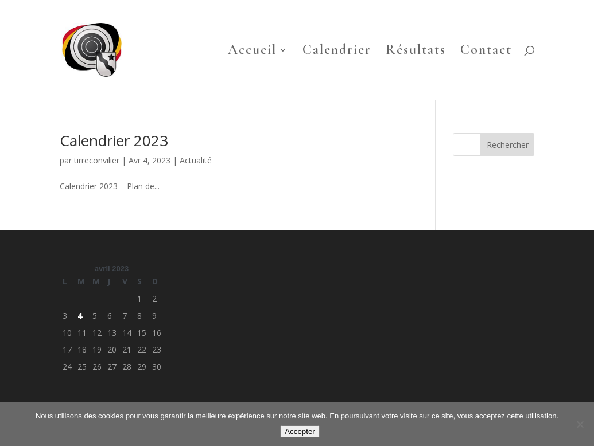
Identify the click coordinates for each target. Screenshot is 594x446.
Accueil (252, 52)
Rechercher (508, 144)
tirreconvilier (96, 160)
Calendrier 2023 (114, 140)
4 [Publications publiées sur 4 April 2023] (79, 315)
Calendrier (336, 52)
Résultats (416, 52)
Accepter (300, 431)
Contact (486, 52)
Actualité (196, 160)
